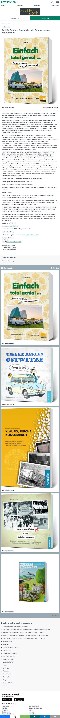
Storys (3, 5)
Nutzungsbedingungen (35, 708)
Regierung (11, 261)
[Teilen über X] (15, 716)
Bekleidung (6, 668)
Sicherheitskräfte (8, 683)
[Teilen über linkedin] (45, 716)
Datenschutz (5, 712)
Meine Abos (55, 5)
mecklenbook (6, 27)
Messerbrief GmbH (8, 662)
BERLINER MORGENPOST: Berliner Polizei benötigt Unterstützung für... (24, 632)
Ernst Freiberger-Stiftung (10, 653)
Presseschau (7, 677)
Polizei (5, 686)
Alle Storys (15, 18)
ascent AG (6, 644)
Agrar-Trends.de (7, 641)
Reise (4, 665)
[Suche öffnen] (52, 2)
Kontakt (4, 708)
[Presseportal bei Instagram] (15, 703)
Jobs (30, 710)
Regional (37, 5)
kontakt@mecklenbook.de (31, 235)
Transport (5, 671)
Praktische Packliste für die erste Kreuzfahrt (15, 626)
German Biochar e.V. (9, 656)
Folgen (45, 18)
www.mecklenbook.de (11, 226)
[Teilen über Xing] (35, 716)
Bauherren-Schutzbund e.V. (11, 647)
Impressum (5, 706)
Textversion (5, 710)
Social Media (33, 714)
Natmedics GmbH (8, 659)
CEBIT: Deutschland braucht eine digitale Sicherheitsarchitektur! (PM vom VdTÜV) (27, 629)
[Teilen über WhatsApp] (25, 716)
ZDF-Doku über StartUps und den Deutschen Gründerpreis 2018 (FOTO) (24, 638)
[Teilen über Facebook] (5, 716)
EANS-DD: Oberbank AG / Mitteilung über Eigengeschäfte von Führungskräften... (26, 635)
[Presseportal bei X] (13, 703)
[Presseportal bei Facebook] (11, 703)
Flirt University (7, 650)
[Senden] (55, 716)
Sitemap (31, 712)
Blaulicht (20, 5)
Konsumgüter (7, 674)
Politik (3, 261)
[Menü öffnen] (57, 2)
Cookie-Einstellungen (8, 714)
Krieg (4, 680)
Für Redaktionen (34, 706)
